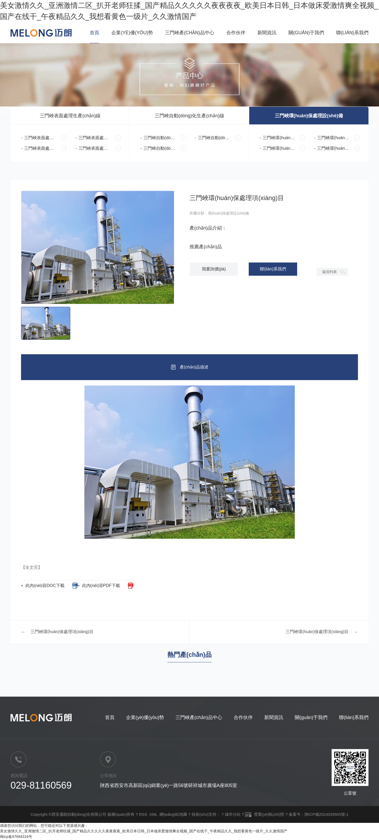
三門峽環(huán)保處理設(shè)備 (309, 116)
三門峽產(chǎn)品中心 (189, 32)
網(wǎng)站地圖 (173, 815)
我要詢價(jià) (213, 269)
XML (153, 815)
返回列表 (329, 272)
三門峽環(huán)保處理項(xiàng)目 (62, 632)
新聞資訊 (266, 32)
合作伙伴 (235, 32)
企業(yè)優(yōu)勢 (131, 32)
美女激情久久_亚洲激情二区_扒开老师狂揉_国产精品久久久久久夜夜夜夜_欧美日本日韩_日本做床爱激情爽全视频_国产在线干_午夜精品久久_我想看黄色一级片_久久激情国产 (143, 831)
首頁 (93, 32)
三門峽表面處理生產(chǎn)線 (70, 116)
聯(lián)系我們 (352, 32)
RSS (143, 815)
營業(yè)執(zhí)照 (265, 815)
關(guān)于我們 (306, 32)
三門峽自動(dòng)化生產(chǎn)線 (189, 116)
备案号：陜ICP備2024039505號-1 (318, 815)
